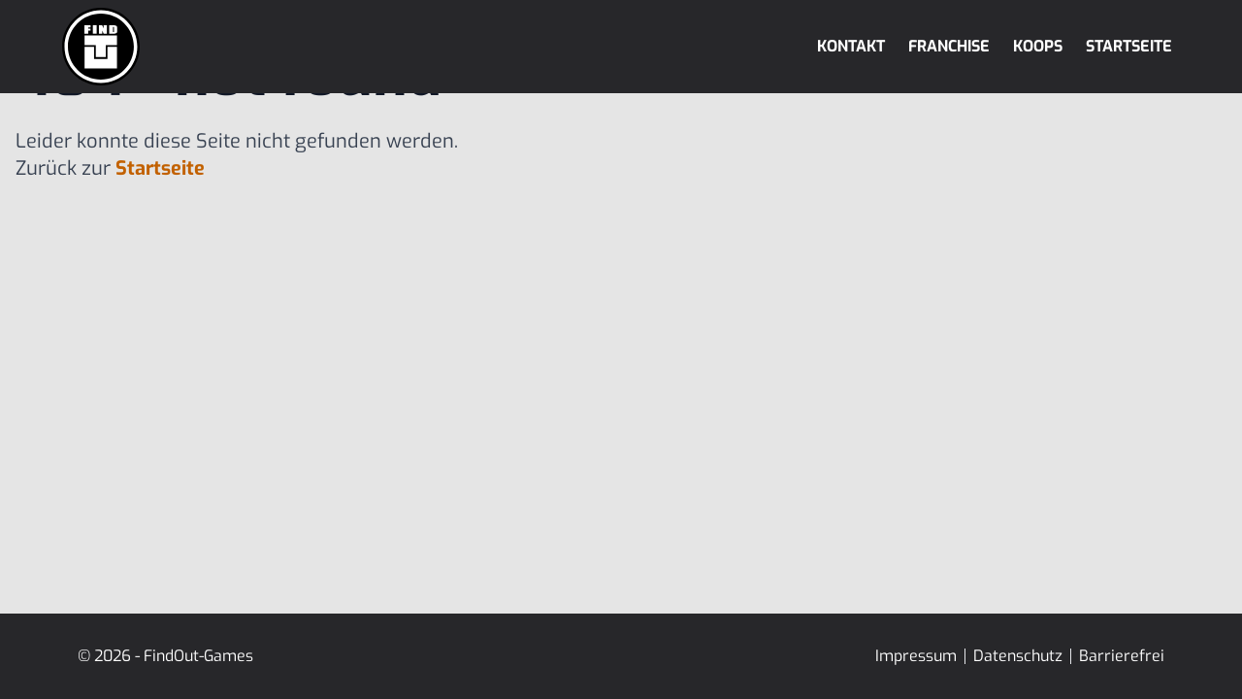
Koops (1037, 46)
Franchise (949, 46)
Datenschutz (1017, 656)
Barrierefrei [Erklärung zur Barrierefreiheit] (1121, 656)
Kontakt (851, 46)
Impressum (916, 656)
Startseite (1129, 46)
